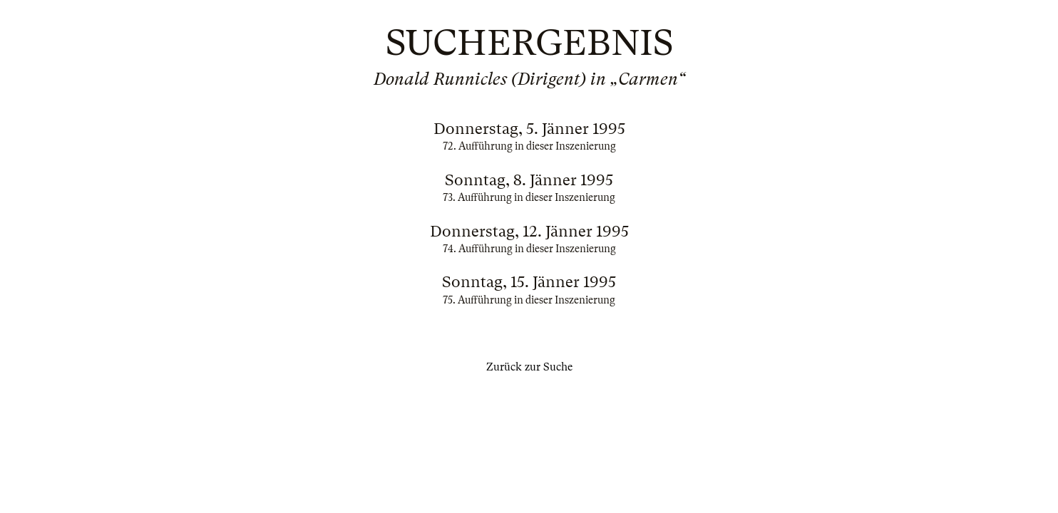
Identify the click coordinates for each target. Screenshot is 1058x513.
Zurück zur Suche (529, 367)
